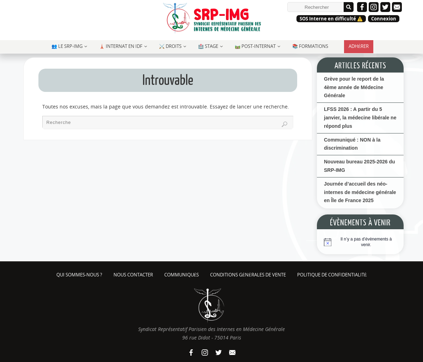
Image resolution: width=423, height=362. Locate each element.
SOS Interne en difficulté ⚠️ (331, 18)
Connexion (383, 18)
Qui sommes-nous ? (79, 275)
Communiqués (181, 275)
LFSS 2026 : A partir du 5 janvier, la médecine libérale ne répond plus (360, 117)
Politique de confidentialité (332, 275)
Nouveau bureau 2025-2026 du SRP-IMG (359, 166)
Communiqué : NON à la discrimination (352, 144)
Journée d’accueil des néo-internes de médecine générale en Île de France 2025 (360, 192)
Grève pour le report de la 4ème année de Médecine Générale (354, 87)
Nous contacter (133, 275)
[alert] (366, 242)
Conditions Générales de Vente (248, 275)
